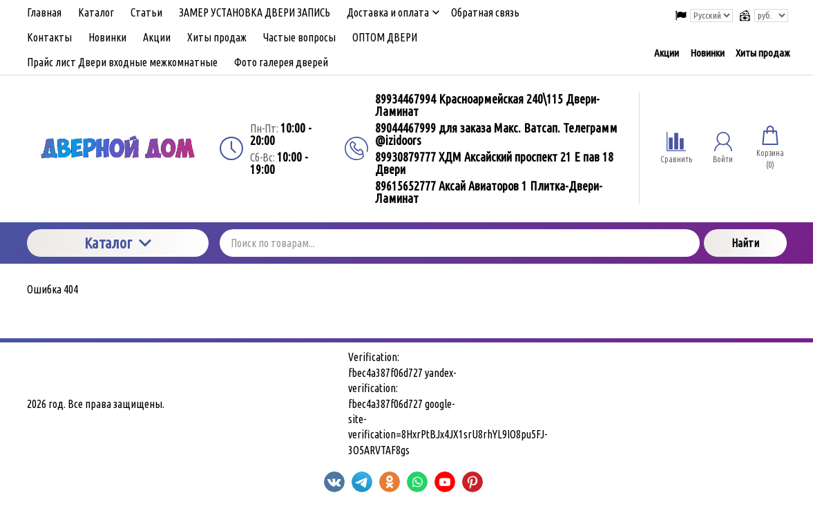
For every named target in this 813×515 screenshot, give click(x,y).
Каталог (117, 242)
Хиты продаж (763, 53)
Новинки (707, 53)
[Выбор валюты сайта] (771, 15)
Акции (666, 53)
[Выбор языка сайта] (711, 15)
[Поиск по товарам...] (460, 243)
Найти (745, 243)
